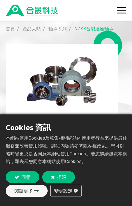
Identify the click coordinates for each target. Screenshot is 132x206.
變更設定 (63, 191)
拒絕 (61, 177)
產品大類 (32, 28)
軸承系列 (57, 28)
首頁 (10, 28)
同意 (26, 177)
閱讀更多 (24, 191)
